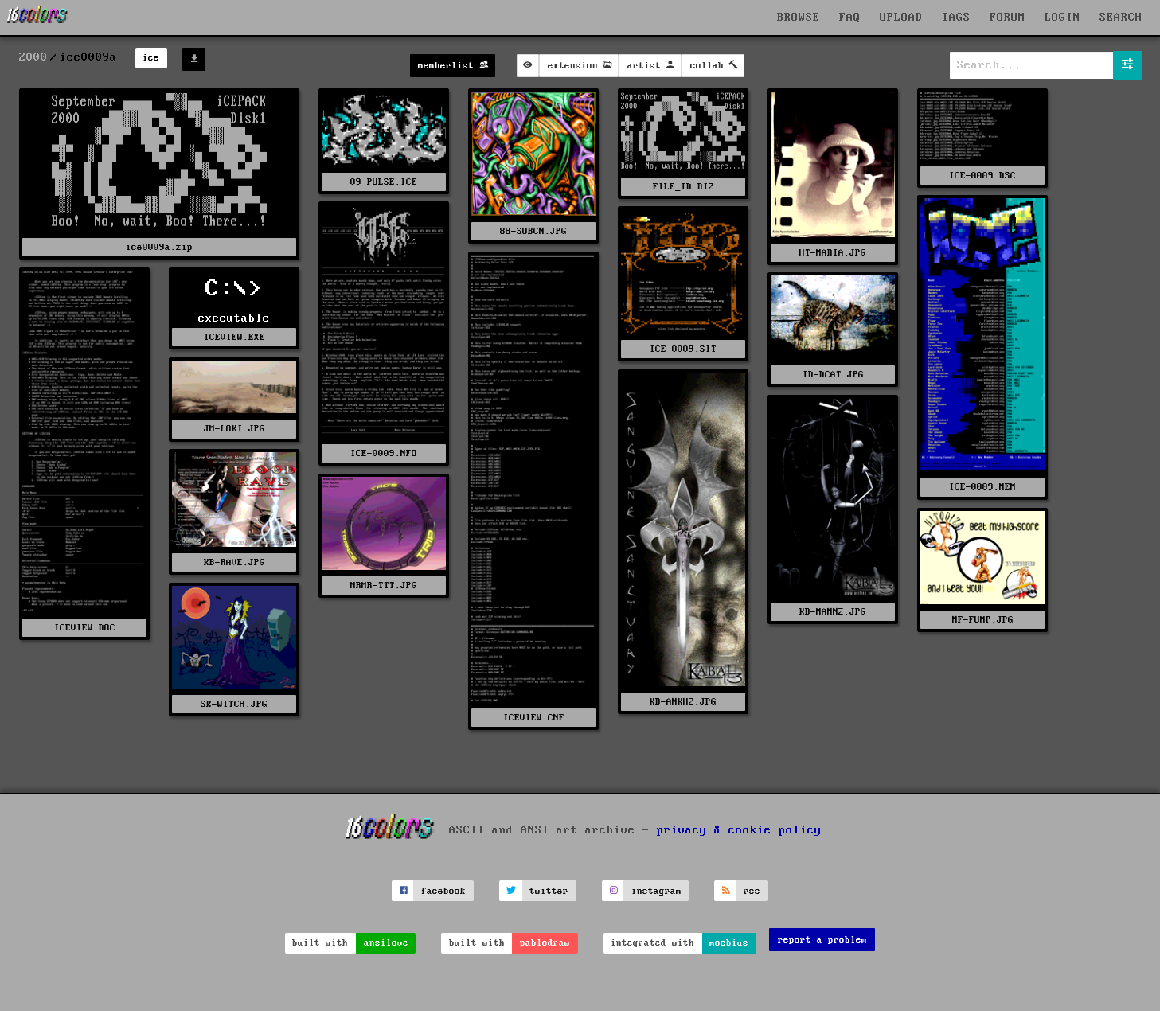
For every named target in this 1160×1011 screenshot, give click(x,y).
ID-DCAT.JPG (833, 374)
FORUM (1007, 17)
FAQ (850, 17)
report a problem (822, 940)
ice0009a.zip (159, 247)
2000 (33, 57)
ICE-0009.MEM (982, 487)
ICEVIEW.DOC (84, 628)
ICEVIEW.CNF (533, 717)
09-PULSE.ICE (383, 182)
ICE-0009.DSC (982, 175)
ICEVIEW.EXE (234, 337)
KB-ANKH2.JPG (683, 702)
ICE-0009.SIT (683, 349)
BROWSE (798, 17)
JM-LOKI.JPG (234, 429)
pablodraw (545, 943)
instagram (656, 891)
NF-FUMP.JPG (983, 620)
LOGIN (1062, 17)
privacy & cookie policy (739, 830)
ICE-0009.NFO (383, 453)
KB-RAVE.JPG (234, 562)
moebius (728, 943)
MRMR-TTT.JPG (383, 585)
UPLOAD (901, 17)
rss (752, 891)
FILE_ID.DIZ (683, 187)
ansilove (386, 943)
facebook (443, 891)
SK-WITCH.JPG (234, 704)
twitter (548, 891)
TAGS (956, 17)
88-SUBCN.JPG (533, 231)
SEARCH (1120, 17)
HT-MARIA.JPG (832, 253)
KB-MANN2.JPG (832, 612)
